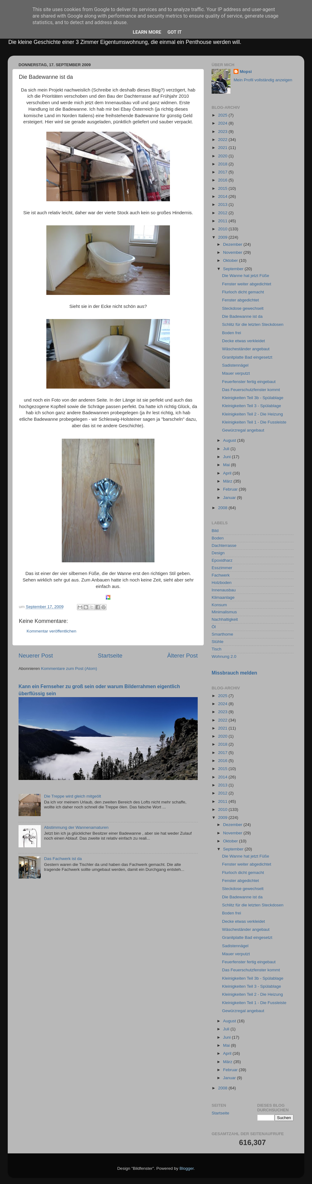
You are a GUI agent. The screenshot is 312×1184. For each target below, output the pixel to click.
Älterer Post (182, 655)
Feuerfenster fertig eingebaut (249, 381)
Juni (227, 456)
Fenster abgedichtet (240, 300)
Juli (226, 448)
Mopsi (246, 71)
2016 (223, 180)
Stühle (217, 641)
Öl (214, 626)
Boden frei (231, 332)
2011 (223, 221)
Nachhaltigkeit (225, 619)
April (228, 473)
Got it (174, 32)
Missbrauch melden (234, 672)
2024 (223, 123)
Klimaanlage (223, 597)
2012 (223, 213)
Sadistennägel (235, 365)
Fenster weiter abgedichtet (246, 284)
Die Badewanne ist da (242, 316)
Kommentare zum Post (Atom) (69, 668)
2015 (223, 188)
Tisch (216, 649)
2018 (223, 164)
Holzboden (222, 582)
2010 (223, 229)
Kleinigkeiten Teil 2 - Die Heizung (252, 414)
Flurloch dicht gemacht (243, 292)
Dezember (233, 244)
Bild (215, 530)
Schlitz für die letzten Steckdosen (253, 324)
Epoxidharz (222, 560)
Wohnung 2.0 (224, 656)
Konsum (219, 605)
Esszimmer (222, 567)
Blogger (186, 1168)
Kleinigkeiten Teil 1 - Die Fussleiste (254, 422)
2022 (223, 139)
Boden (218, 538)
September (234, 268)
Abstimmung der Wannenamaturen (76, 827)
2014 (223, 196)
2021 (223, 147)
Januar (230, 497)
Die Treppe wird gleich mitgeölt (72, 796)
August (230, 440)
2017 (223, 172)
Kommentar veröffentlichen (51, 631)
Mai (227, 464)
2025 (223, 115)
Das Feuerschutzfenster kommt (251, 389)
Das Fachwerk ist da (63, 858)
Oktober (231, 260)
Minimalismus (224, 612)
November (233, 252)
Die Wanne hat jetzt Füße (245, 275)
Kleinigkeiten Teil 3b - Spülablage (253, 397)
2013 (223, 204)
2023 (223, 131)
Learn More (147, 32)
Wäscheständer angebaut (246, 349)
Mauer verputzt (236, 373)
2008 (223, 507)
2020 (223, 156)
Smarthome (222, 634)
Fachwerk (221, 575)
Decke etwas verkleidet (243, 341)
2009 (223, 237)
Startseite (110, 655)
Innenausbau (224, 590)
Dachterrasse (224, 545)
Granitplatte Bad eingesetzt (247, 357)
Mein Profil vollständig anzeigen (263, 80)
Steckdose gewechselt (243, 308)
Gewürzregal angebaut (243, 430)
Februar (231, 489)
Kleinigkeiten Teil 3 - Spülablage (251, 405)
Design (218, 553)
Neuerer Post (36, 655)
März (228, 481)
